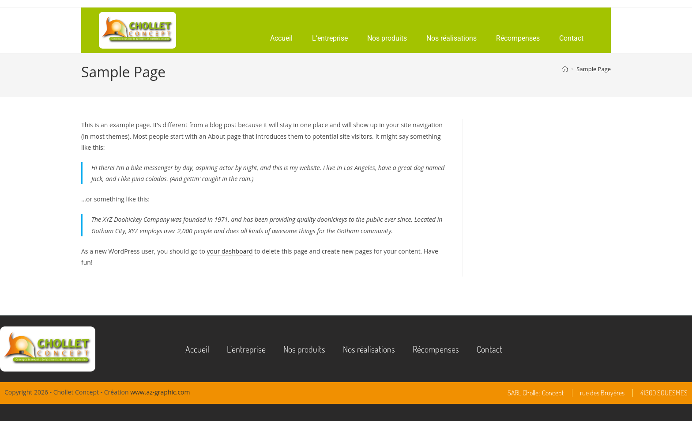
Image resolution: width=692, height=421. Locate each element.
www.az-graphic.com (160, 392)
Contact (571, 38)
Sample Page (593, 69)
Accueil (281, 38)
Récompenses (518, 38)
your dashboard (230, 251)
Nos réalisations (451, 38)
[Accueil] (565, 69)
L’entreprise (330, 38)
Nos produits (387, 38)
